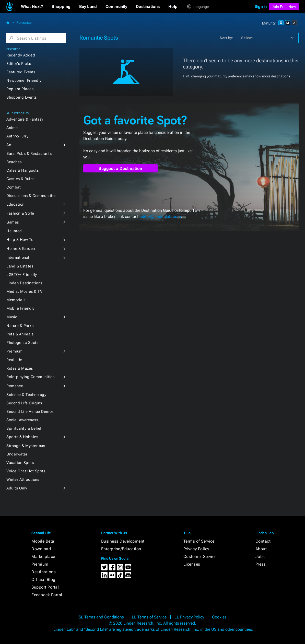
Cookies (219, 617)
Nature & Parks (19, 325)
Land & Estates (19, 266)
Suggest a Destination (120, 168)
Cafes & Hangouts (22, 170)
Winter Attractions (22, 479)
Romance (23, 22)
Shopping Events (21, 97)
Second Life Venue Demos (30, 411)
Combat (13, 187)
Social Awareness (22, 420)
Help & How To (19, 239)
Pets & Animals (19, 334)
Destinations (43, 571)
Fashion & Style (20, 213)
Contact (263, 541)
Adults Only (16, 488)
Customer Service (200, 556)
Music (11, 317)
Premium (14, 351)
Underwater (16, 454)
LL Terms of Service (149, 617)
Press (260, 564)
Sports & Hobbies (22, 437)
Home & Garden (20, 248)
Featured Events (21, 72)
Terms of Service (199, 541)
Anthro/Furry (17, 136)
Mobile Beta (42, 541)
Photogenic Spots (22, 342)
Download (41, 548)
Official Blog (43, 579)
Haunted (14, 231)
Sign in (261, 6)
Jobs (260, 556)
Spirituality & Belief (23, 428)
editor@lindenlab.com (160, 216)
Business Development (123, 541)
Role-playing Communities (30, 376)
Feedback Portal (46, 594)
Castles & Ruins (20, 179)
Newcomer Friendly (24, 80)
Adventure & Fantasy (24, 119)
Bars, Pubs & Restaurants (29, 153)
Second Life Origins (24, 403)
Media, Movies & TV (24, 291)
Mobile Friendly (20, 308)
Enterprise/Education (121, 548)
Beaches (14, 162)
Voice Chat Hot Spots (25, 471)
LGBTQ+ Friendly (21, 274)
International (17, 257)
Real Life (14, 360)
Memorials (16, 300)
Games (12, 222)
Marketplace (43, 556)
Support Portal (45, 587)
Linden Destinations (24, 283)
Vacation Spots (20, 462)
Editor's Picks (18, 63)
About (261, 548)
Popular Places (19, 89)
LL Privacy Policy (189, 617)
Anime (12, 127)
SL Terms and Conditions (101, 617)
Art (9, 145)
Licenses (191, 564)
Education (15, 204)
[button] (32, 6)
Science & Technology (26, 394)
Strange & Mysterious (25, 445)
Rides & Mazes (19, 368)
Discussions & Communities (31, 195)
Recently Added (20, 55)
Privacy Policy (196, 548)
